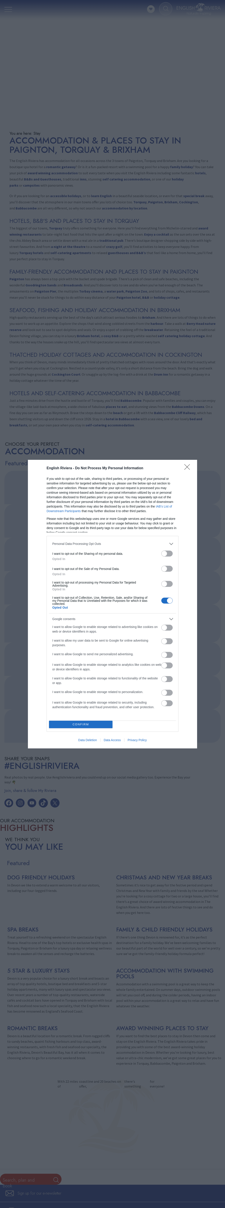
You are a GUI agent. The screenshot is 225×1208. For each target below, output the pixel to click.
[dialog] (112, 604)
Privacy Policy (137, 740)
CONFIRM (81, 724)
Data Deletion (87, 740)
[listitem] (112, 544)
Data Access (112, 740)
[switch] (167, 554)
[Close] (188, 468)
